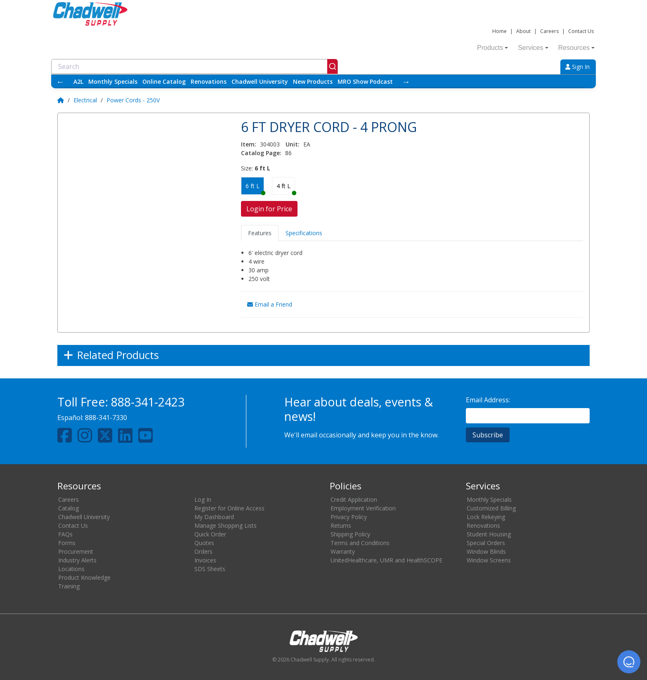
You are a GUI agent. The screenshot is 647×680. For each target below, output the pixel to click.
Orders (203, 551)
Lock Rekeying (486, 517)
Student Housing (489, 534)
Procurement (75, 551)
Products (492, 47)
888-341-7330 (106, 417)
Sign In (577, 67)
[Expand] (323, 355)
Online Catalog (164, 81)
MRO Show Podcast (365, 81)
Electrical (85, 100)
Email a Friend (269, 304)
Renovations (209, 81)
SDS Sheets (209, 569)
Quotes (204, 543)
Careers (549, 31)
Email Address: (488, 399)
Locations (71, 569)
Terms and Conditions (360, 543)
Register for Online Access (229, 508)
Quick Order (210, 534)
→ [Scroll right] (406, 81)
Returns (341, 525)
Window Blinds (486, 551)
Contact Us (581, 31)
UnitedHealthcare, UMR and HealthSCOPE (386, 560)
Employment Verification (363, 508)
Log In (202, 499)
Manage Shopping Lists (225, 525)
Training (69, 586)
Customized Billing (491, 508)
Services (533, 47)
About (523, 31)
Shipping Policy (350, 534)
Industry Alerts (77, 560)
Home (499, 31)
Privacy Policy (349, 517)
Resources (576, 47)
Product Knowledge (84, 577)
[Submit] (332, 66)
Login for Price (269, 208)
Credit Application (354, 499)
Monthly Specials (112, 81)
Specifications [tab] (304, 233)
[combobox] (194, 66)
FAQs (65, 534)
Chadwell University (259, 81)
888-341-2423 (147, 402)
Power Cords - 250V (133, 100)
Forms (67, 543)
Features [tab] (260, 233)
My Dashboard (214, 517)
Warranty (343, 551)
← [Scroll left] (60, 81)
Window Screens (489, 560)
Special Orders (486, 543)
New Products (313, 81)
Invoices (205, 560)
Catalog (68, 508)
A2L (78, 81)
